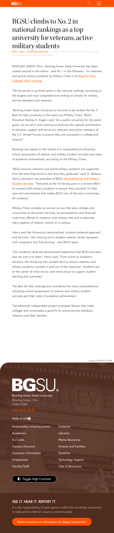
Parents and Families (71, 446)
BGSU (14, 51)
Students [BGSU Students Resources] (64, 453)
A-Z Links (18, 439)
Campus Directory (23, 446)
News (22, 51)
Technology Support (71, 459)
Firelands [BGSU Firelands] (64, 426)
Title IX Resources (69, 466)
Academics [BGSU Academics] (19, 433)
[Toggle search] (89, 3)
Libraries (64, 433)
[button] (47, 3)
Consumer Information (26, 453)
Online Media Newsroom (37, 51)
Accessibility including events (31, 426)
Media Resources (69, 439)
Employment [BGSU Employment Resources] (20, 459)
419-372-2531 (23, 410)
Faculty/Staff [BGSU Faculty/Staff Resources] (20, 466)
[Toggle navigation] (99, 3)
